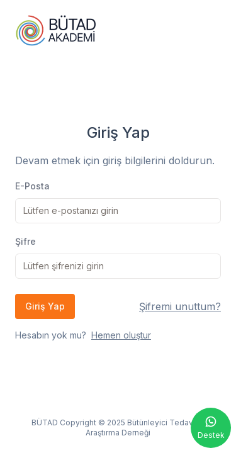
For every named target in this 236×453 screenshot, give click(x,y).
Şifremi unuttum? (180, 306)
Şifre (25, 241)
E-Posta (32, 186)
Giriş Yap (45, 306)
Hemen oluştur (121, 335)
